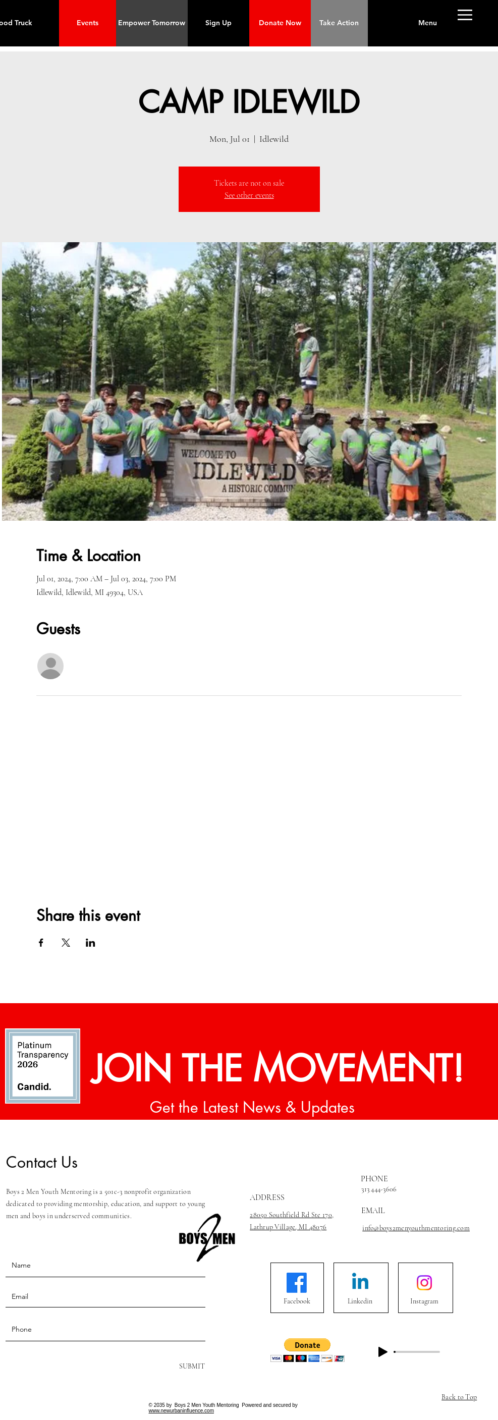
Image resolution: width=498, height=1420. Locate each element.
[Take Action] (339, 23)
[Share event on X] (66, 943)
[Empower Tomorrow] (152, 23)
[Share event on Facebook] (41, 943)
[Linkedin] (359, 1301)
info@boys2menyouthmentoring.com (416, 1228)
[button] (427, 23)
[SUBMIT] (191, 1366)
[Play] (383, 1352)
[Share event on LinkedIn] (90, 943)
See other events (249, 195)
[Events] (87, 23)
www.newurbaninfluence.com (181, 1410)
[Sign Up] (218, 23)
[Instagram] (424, 1301)
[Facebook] (296, 1301)
